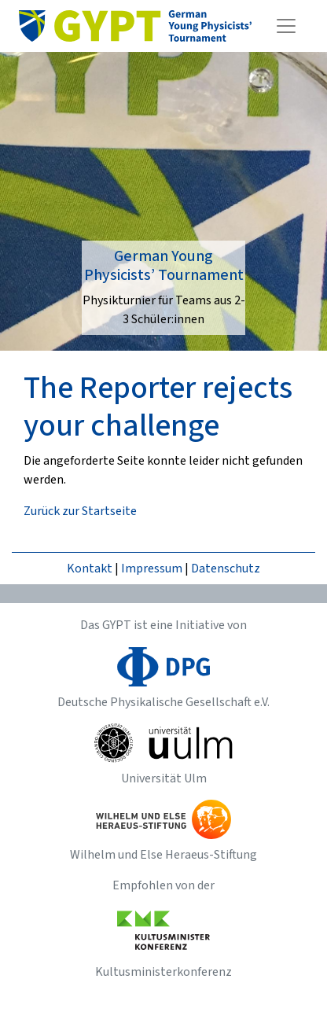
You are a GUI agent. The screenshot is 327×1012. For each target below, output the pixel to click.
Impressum (151, 568)
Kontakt (89, 568)
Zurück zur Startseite (80, 511)
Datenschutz (225, 568)
